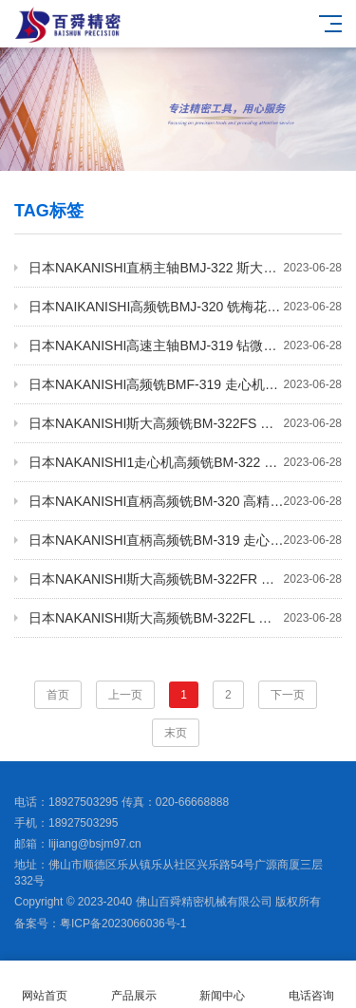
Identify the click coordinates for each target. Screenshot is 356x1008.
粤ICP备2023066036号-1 (123, 923)
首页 (58, 694)
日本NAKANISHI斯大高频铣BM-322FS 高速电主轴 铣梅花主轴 (185, 423)
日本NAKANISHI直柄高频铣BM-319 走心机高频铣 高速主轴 (185, 540)
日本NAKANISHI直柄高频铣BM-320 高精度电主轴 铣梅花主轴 (185, 501)
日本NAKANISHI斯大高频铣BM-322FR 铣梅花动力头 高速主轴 (185, 579)
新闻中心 (223, 984)
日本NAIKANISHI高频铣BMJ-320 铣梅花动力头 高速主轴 (185, 307)
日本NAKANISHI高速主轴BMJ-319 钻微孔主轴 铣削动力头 (185, 345)
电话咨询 (311, 984)
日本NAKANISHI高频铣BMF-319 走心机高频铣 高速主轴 (185, 384)
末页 (175, 732)
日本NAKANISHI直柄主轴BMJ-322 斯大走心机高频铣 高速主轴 (185, 268)
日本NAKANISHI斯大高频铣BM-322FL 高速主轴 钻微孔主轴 (185, 618)
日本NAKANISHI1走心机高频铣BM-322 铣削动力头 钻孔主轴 (185, 462)
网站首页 (44, 984)
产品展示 (133, 984)
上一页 (125, 694)
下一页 (288, 694)
